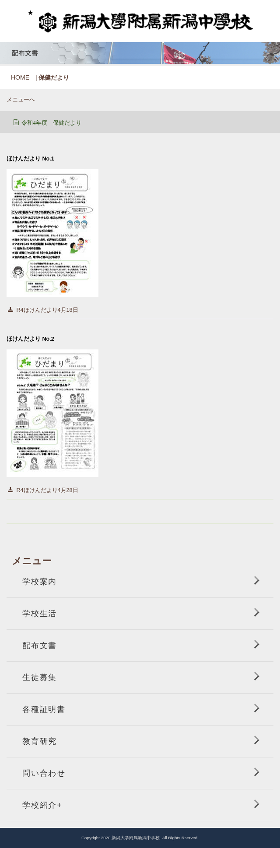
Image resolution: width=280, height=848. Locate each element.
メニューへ (21, 100)
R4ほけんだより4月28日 (47, 490)
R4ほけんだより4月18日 (47, 310)
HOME (20, 77)
